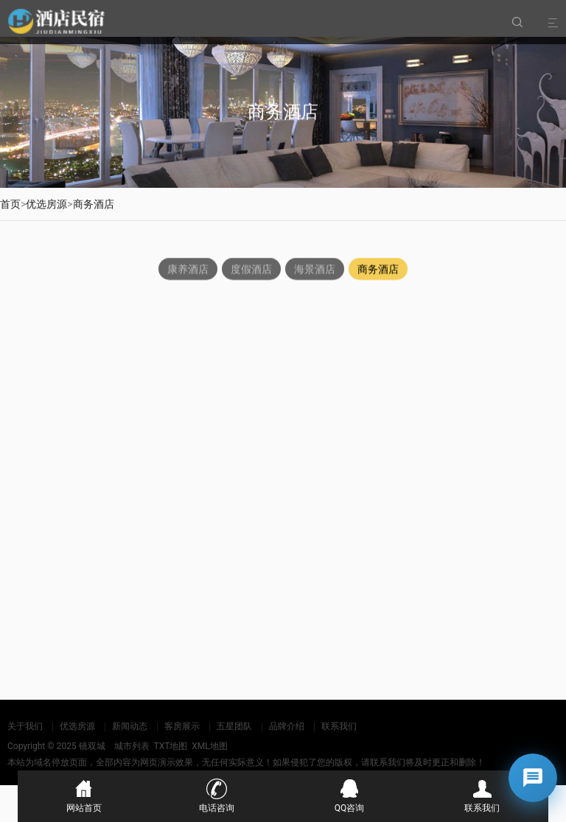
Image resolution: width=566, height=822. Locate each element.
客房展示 (182, 726)
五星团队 (234, 726)
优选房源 (46, 204)
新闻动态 (129, 726)
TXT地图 (170, 746)
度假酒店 (251, 269)
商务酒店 (93, 204)
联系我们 (339, 726)
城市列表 (132, 746)
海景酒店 (314, 269)
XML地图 (209, 746)
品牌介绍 (286, 726)
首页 (10, 204)
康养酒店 (188, 269)
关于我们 (25, 726)
